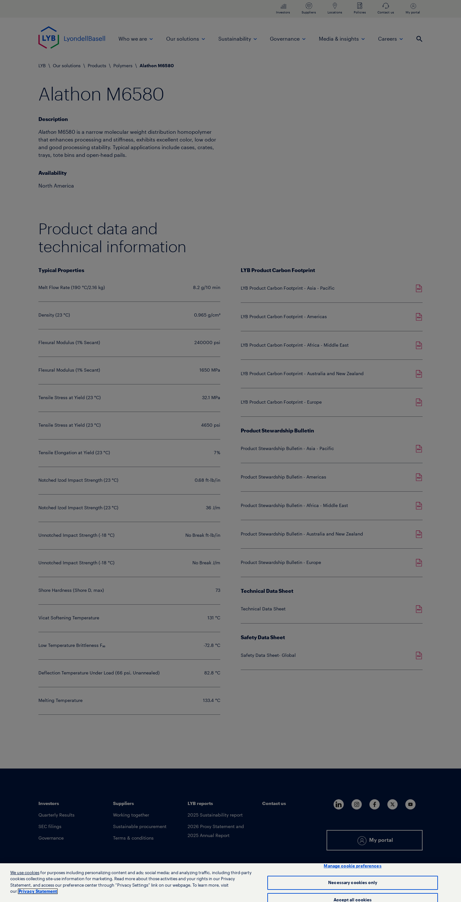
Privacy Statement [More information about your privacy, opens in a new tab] (38, 892)
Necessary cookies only (352, 884)
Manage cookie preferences (352, 867)
